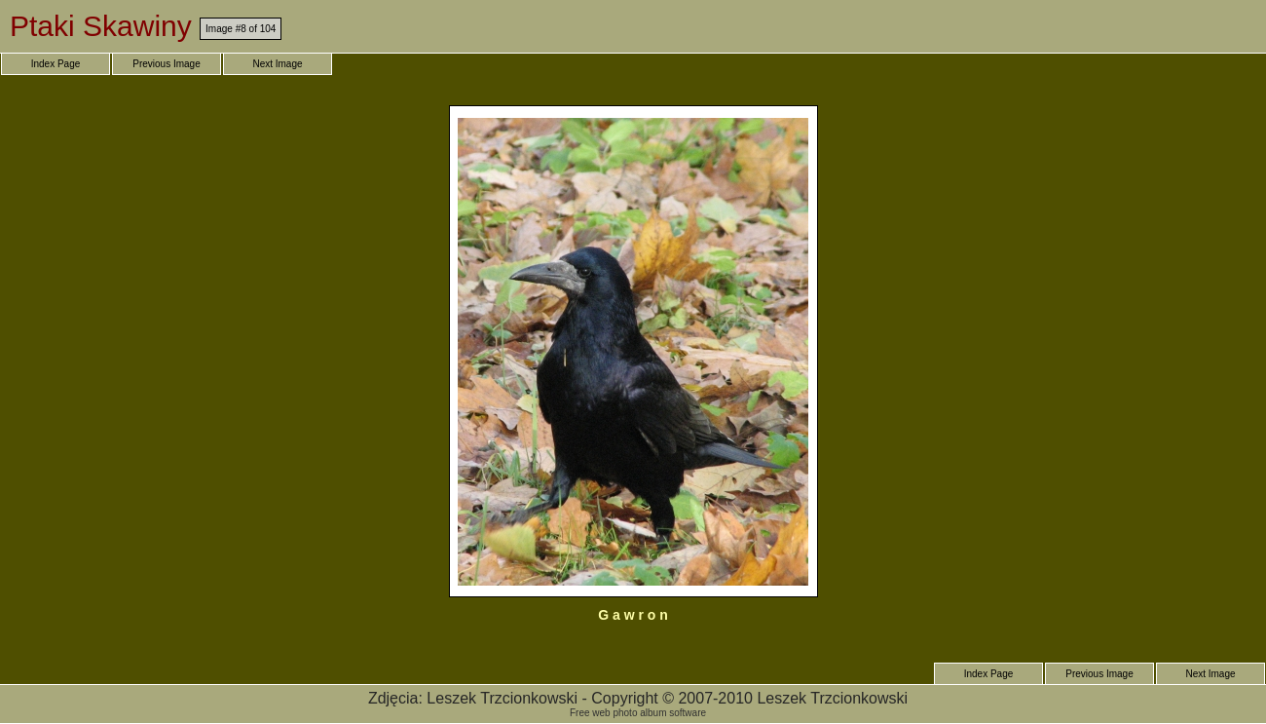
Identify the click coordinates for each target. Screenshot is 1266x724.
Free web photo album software (638, 712)
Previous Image (166, 63)
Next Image (277, 63)
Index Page (56, 63)
